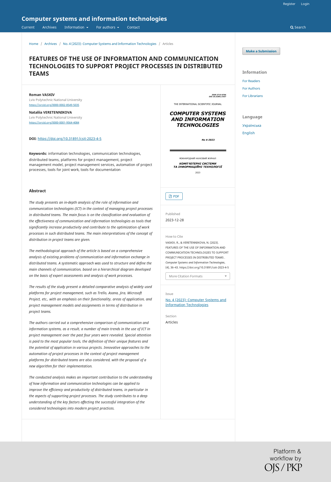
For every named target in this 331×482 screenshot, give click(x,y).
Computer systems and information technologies (94, 18)
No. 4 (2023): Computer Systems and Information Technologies (109, 43)
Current (28, 27)
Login (305, 3)
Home (33, 43)
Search (298, 27)
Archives (49, 27)
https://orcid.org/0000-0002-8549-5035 (54, 105)
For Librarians (252, 96)
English (248, 132)
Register (289, 3)
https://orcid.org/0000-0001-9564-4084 (54, 122)
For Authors (251, 88)
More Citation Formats (185, 276)
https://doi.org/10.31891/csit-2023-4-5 (69, 138)
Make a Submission (261, 51)
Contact (133, 27)
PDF (175, 196)
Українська (251, 125)
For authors (106, 27)
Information (75, 27)
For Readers (251, 81)
